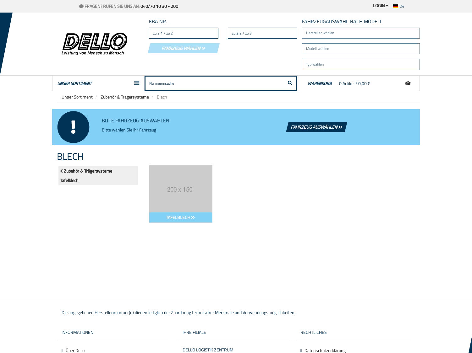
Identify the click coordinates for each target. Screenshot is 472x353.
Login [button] (380, 5)
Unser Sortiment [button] (98, 83)
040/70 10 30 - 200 (159, 6)
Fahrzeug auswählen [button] (316, 127)
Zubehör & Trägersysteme (125, 97)
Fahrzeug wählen (183, 48)
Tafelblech (69, 180)
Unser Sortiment (77, 97)
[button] (402, 6)
